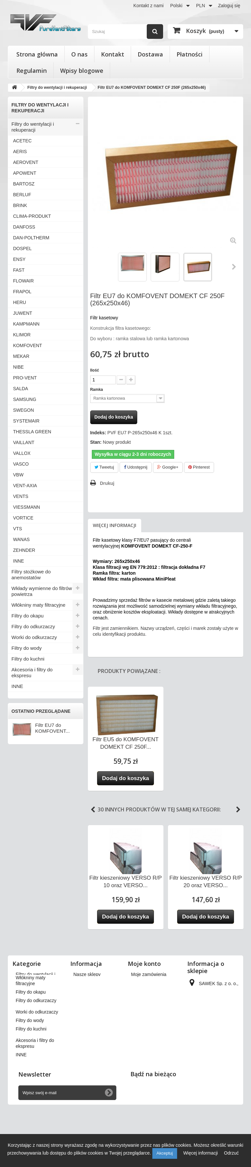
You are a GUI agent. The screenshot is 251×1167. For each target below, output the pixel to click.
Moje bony (141, 1022)
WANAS (21, 539)
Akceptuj (165, 1153)
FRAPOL (22, 291)
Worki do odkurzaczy (34, 637)
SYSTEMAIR (26, 421)
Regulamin (31, 70)
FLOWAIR (23, 280)
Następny (234, 267)
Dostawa (150, 54)
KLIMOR (22, 334)
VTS (17, 528)
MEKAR (21, 356)
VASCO (21, 464)
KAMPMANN (26, 324)
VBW (18, 474)
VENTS (20, 496)
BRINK (20, 205)
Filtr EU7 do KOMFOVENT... (52, 728)
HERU (19, 302)
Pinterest (199, 467)
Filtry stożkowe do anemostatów (31, 574)
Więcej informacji (114, 525)
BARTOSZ (24, 183)
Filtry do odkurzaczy (33, 626)
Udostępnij (135, 467)
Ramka (97, 389)
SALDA (20, 388)
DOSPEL (22, 248)
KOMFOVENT (27, 345)
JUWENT (22, 313)
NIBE (18, 367)
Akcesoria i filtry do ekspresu (32, 672)
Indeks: (98, 432)
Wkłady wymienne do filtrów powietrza (41, 591)
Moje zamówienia (148, 974)
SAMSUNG (24, 399)
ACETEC (22, 140)
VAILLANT (23, 442)
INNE (18, 561)
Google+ (167, 467)
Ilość (94, 370)
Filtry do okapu (27, 615)
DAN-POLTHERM (31, 237)
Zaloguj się (229, 5)
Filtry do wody (26, 648)
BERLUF (22, 194)
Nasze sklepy (87, 974)
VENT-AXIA (25, 485)
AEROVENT (25, 162)
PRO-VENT (25, 377)
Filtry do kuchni (27, 659)
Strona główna (37, 54)
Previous (93, 810)
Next (238, 810)
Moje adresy (143, 999)
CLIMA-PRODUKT (32, 216)
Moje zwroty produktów (154, 982)
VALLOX (21, 453)
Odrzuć (231, 1153)
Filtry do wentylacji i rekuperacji (32, 127)
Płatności (189, 54)
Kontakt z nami (148, 5)
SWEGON (23, 410)
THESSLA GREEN (32, 431)
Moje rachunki (145, 991)
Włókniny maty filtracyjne (38, 605)
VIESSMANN (26, 507)
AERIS (20, 151)
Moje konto (144, 963)
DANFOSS (24, 227)
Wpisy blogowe (81, 70)
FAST (19, 270)
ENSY (19, 259)
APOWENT (24, 173)
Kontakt (112, 54)
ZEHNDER (24, 550)
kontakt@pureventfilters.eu (216, 1066)
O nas (79, 54)
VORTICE (23, 517)
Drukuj (107, 483)
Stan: (96, 442)
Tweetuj (104, 467)
